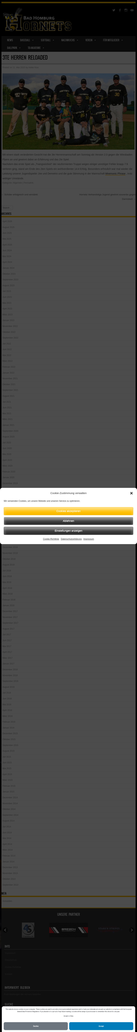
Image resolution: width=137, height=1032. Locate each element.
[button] (131, 493)
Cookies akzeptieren (68, 510)
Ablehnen (68, 520)
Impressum (88, 539)
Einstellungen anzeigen (68, 530)
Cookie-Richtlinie (51, 539)
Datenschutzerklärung (71, 539)
